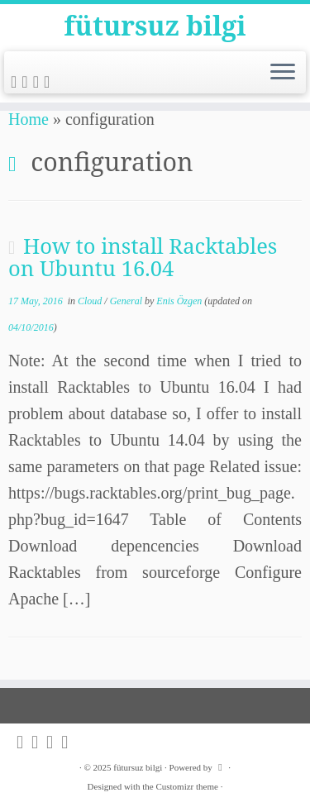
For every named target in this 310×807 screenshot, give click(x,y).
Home (28, 119)
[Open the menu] (282, 72)
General (127, 301)
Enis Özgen (179, 301)
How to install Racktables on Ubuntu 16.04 (142, 257)
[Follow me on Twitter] (26, 82)
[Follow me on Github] (38, 82)
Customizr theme (186, 786)
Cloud (91, 301)
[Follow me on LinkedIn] (49, 82)
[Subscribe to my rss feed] (16, 82)
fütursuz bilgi (155, 25)
